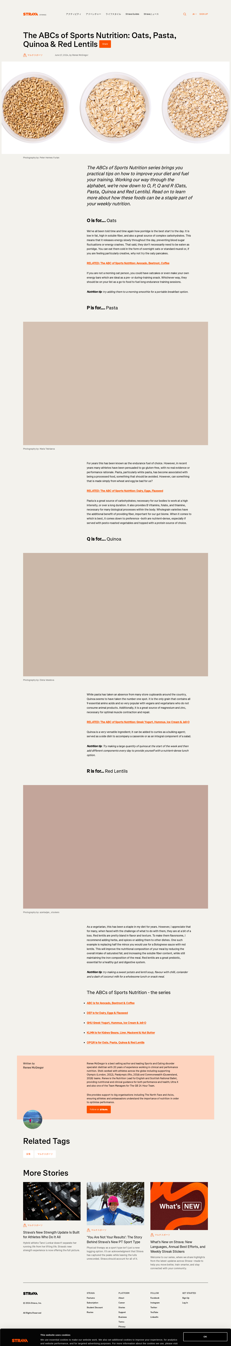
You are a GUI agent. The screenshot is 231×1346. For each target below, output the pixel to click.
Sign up (203, 14)
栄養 (28, 1154)
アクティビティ (73, 14)
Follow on (99, 1109)
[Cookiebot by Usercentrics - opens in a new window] (19, 1340)
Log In (185, 1302)
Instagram (155, 1302)
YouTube (154, 1312)
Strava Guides (132, 14)
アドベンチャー (93, 14)
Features (91, 1298)
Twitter (153, 1307)
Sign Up (185, 1298)
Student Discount (95, 1307)
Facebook (154, 1298)
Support (122, 1312)
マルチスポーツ (45, 1154)
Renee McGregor (80, 55)
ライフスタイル (113, 14)
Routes (90, 1312)
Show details (47, 1340)
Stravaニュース (151, 14)
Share (105, 44)
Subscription (92, 1302)
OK (205, 1321)
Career (122, 1302)
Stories (122, 1307)
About (121, 1298)
